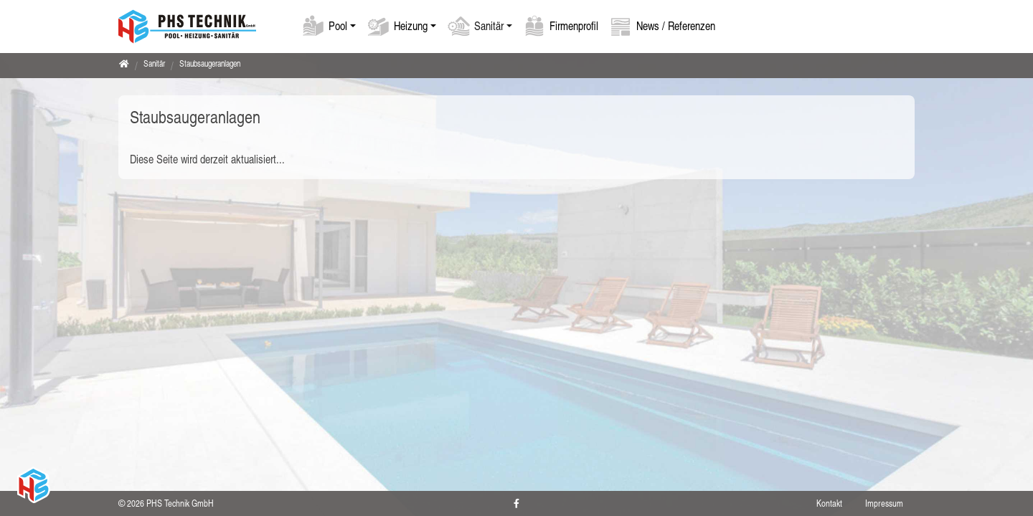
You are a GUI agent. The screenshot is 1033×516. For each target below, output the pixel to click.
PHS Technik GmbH (180, 503)
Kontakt (829, 503)
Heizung (411, 25)
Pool (338, 25)
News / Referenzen (675, 25)
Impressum (884, 503)
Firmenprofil (573, 25)
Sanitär (489, 25)
